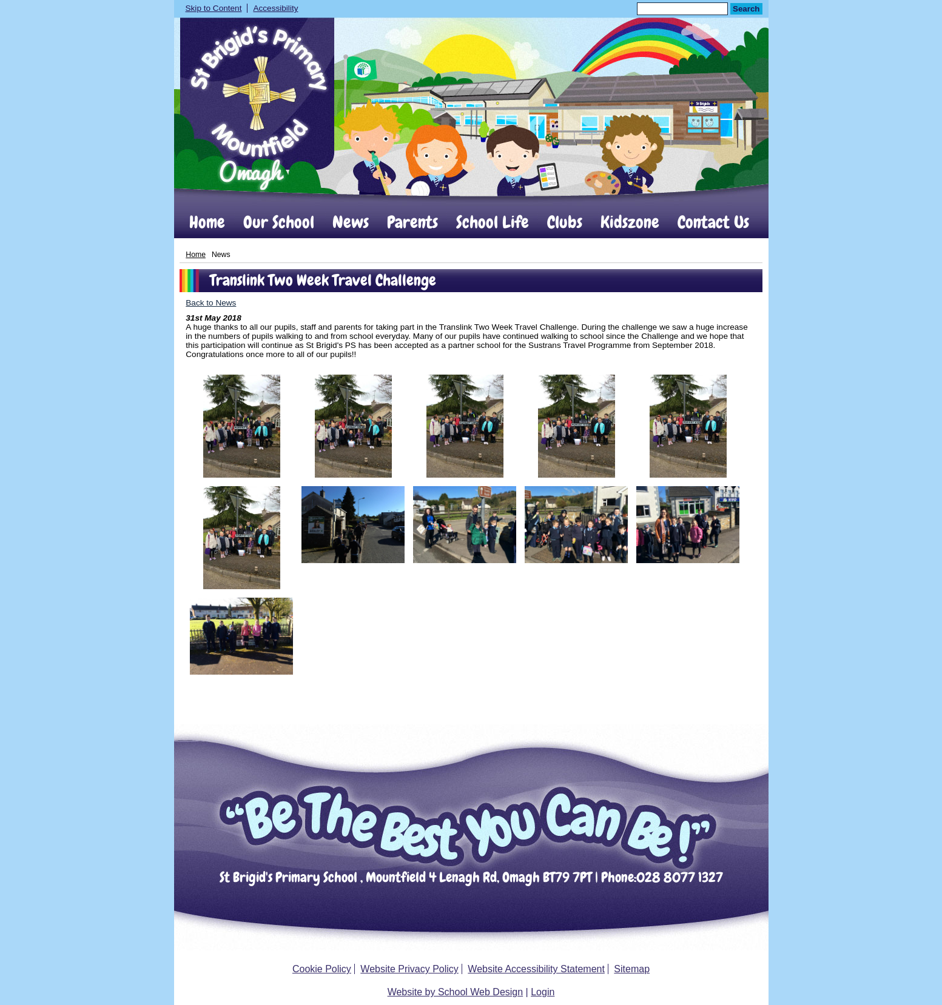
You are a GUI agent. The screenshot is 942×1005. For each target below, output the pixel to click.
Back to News (211, 302)
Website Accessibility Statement (536, 969)
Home (207, 222)
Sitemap (632, 969)
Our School (278, 222)
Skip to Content (214, 8)
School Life (492, 222)
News (350, 222)
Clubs (564, 222)
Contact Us (713, 222)
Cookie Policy (321, 969)
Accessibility (275, 8)
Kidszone (630, 222)
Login (542, 992)
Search (746, 8)
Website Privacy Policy (409, 969)
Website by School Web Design (455, 992)
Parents (412, 222)
